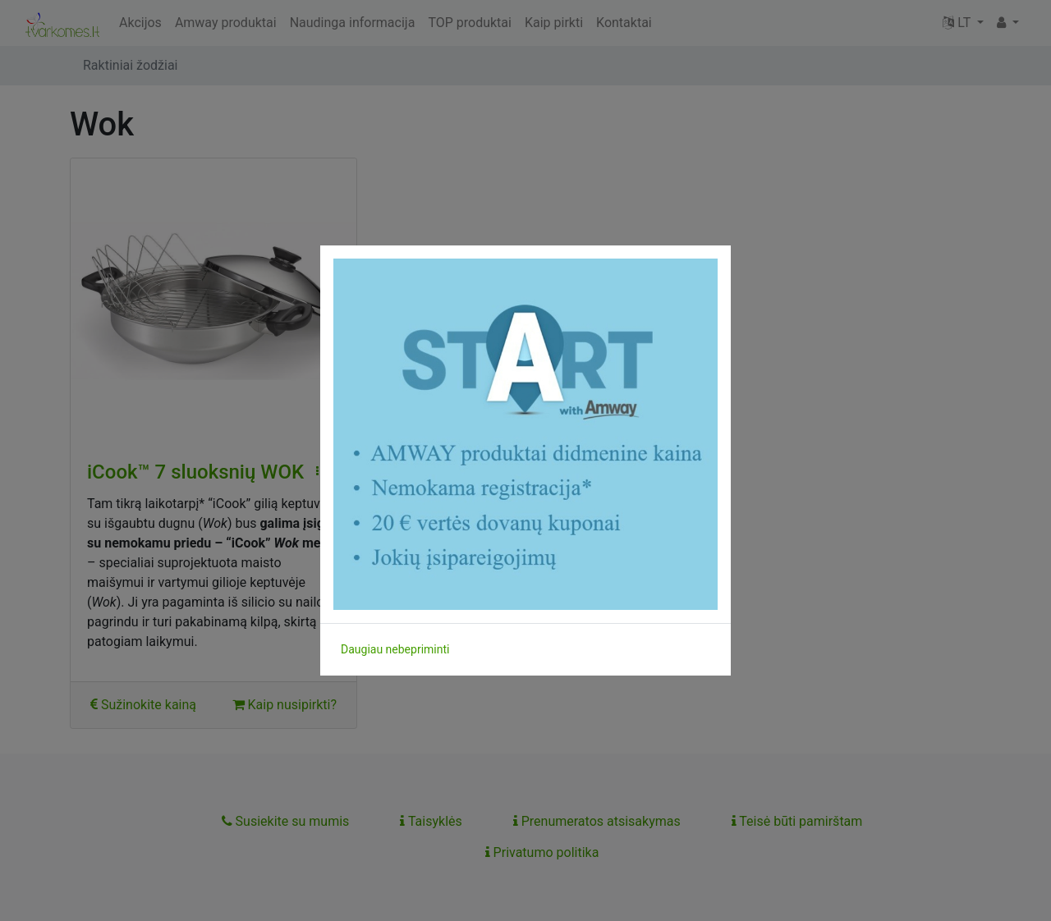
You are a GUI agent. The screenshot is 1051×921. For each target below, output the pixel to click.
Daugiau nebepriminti (395, 649)
